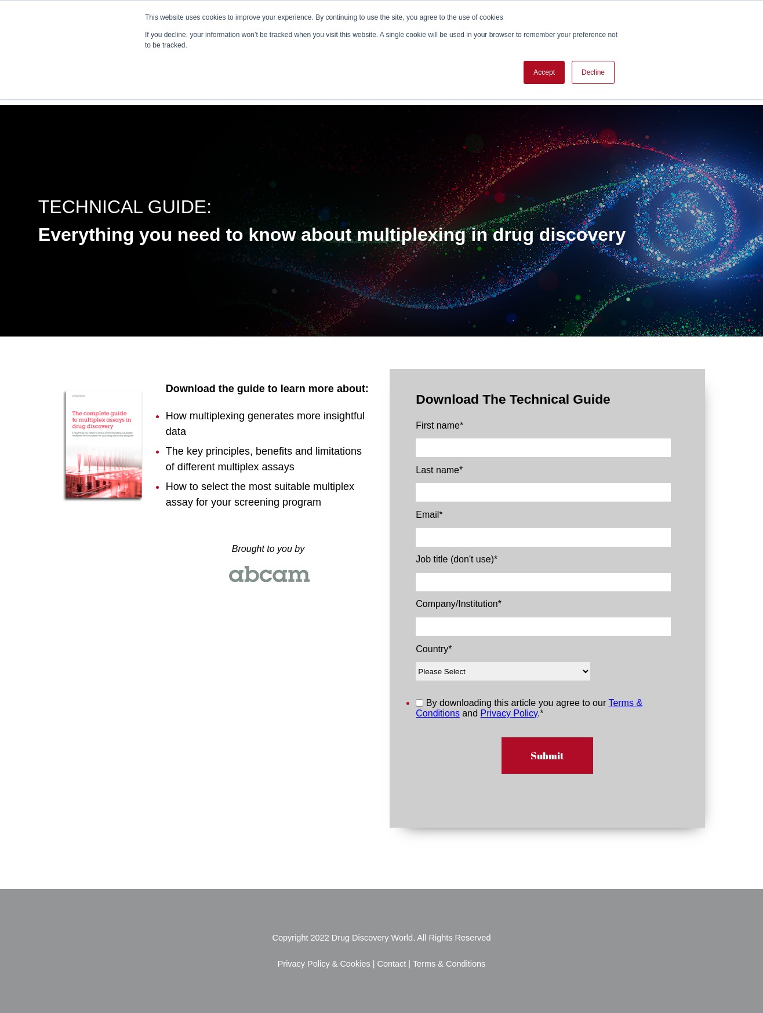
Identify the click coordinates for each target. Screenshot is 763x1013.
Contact (391, 963)
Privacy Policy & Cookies (325, 963)
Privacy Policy (509, 713)
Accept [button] (544, 72)
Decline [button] (593, 72)
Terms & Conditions (449, 963)
